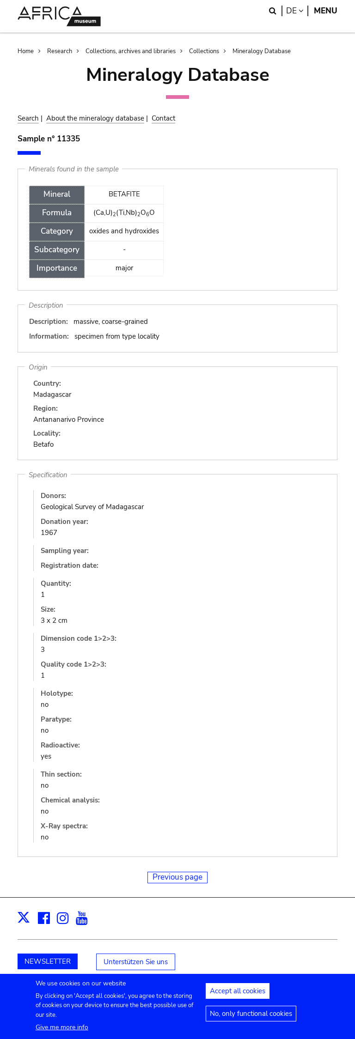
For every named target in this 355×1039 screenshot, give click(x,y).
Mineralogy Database (262, 51)
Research (59, 51)
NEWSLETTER (47, 961)
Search (28, 118)
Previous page (177, 877)
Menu (325, 11)
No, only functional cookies (251, 1017)
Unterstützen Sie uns (136, 961)
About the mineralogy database (95, 118)
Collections (204, 51)
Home (26, 51)
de (297, 11)
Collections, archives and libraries (131, 51)
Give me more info (62, 1031)
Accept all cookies (237, 995)
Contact (163, 118)
